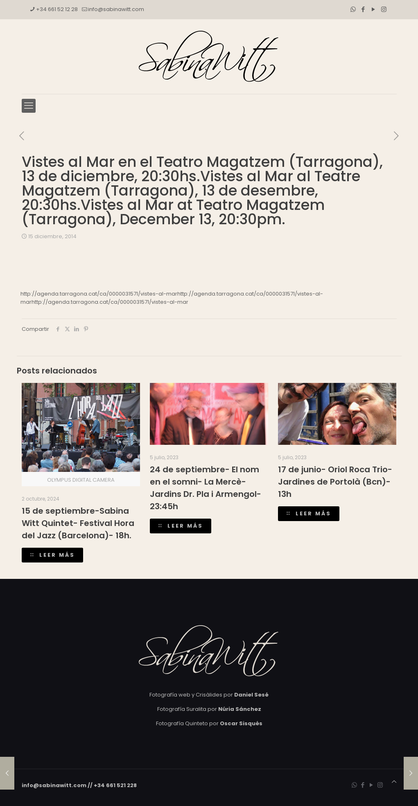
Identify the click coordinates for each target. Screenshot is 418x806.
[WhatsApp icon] (353, 9)
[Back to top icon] (394, 782)
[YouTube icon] (374, 9)
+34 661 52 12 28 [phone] (57, 9)
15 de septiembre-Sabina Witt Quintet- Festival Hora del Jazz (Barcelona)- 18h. (78, 523)
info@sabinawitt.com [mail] (116, 9)
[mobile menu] (29, 106)
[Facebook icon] (363, 9)
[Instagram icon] (384, 9)
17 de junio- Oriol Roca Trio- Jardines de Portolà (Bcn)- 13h (335, 482)
